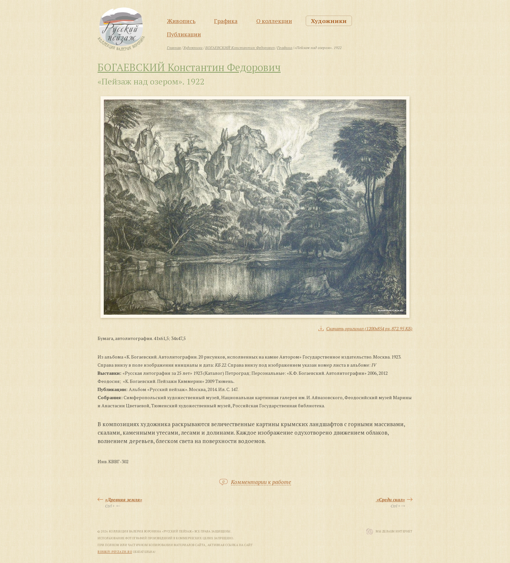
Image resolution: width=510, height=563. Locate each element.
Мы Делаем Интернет (394, 531)
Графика (225, 21)
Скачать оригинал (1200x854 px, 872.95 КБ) (369, 328)
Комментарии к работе (261, 482)
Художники (329, 21)
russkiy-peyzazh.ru (115, 552)
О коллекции (274, 21)
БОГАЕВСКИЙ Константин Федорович (189, 67)
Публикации (184, 34)
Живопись (181, 21)
